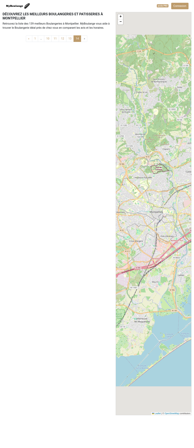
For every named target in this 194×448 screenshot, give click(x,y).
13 (69, 38)
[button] (120, 16)
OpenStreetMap (172, 413)
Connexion (179, 6)
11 (55, 38)
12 (62, 38)
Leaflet (156, 413)
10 (47, 38)
